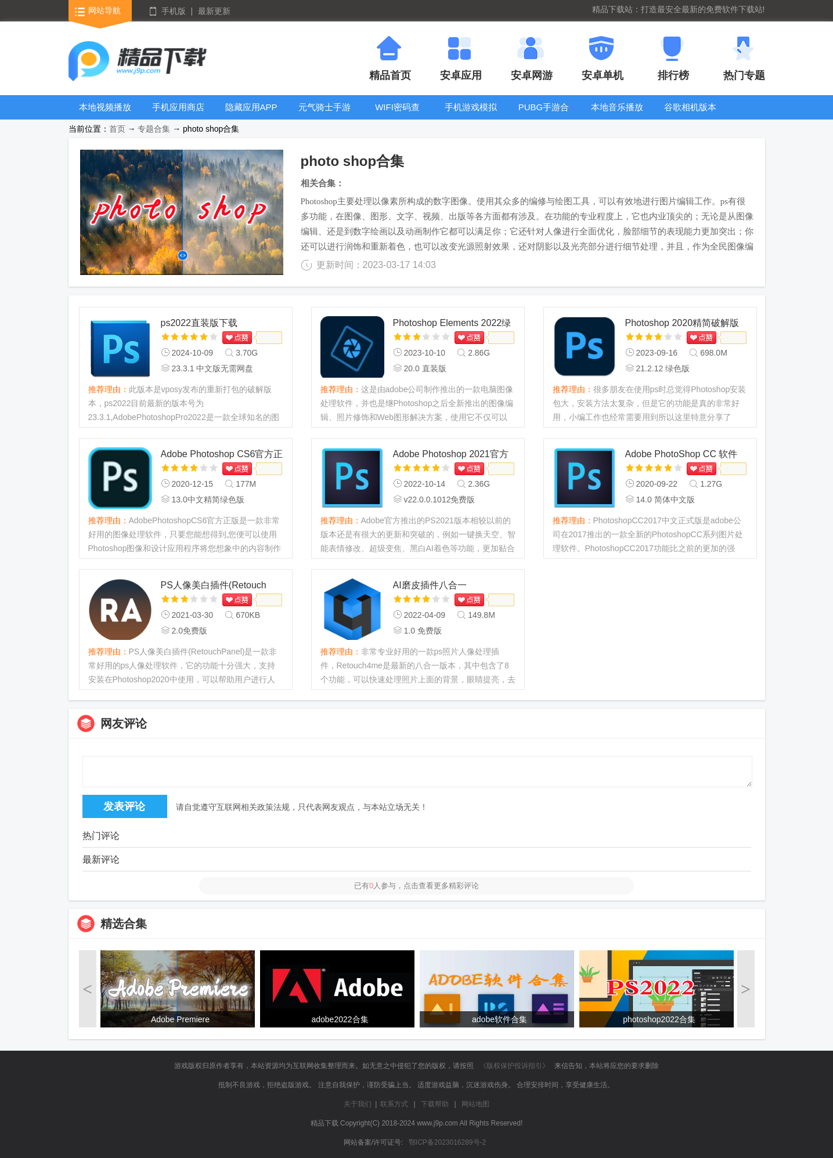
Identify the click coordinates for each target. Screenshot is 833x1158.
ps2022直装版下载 (199, 323)
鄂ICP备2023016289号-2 (447, 1142)
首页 (117, 128)
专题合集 (154, 128)
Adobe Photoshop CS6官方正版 (222, 455)
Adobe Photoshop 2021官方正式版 (451, 455)
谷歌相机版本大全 (690, 115)
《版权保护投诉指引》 (514, 1066)
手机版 (173, 11)
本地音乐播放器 (617, 115)
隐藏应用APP (251, 107)
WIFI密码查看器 (397, 115)
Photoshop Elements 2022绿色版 (452, 324)
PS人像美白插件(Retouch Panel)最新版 (213, 586)
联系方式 (394, 1104)
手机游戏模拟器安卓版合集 (471, 115)
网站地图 (475, 1104)
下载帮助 (435, 1104)
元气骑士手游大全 (324, 115)
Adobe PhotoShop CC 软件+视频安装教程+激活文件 (681, 455)
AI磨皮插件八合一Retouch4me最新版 (433, 586)
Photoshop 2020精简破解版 (682, 323)
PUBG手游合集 (543, 115)
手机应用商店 (178, 107)
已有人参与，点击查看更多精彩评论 (416, 885)
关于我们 (358, 1104)
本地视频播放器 (105, 115)
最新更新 (214, 11)
